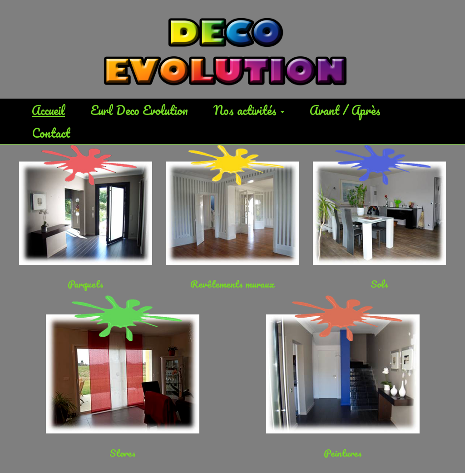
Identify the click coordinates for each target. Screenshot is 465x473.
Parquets (86, 284)
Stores (122, 453)
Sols (379, 284)
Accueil (48, 110)
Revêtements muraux (232, 284)
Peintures (343, 453)
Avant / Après (345, 110)
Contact (51, 133)
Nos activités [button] (248, 110)
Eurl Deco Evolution (139, 110)
